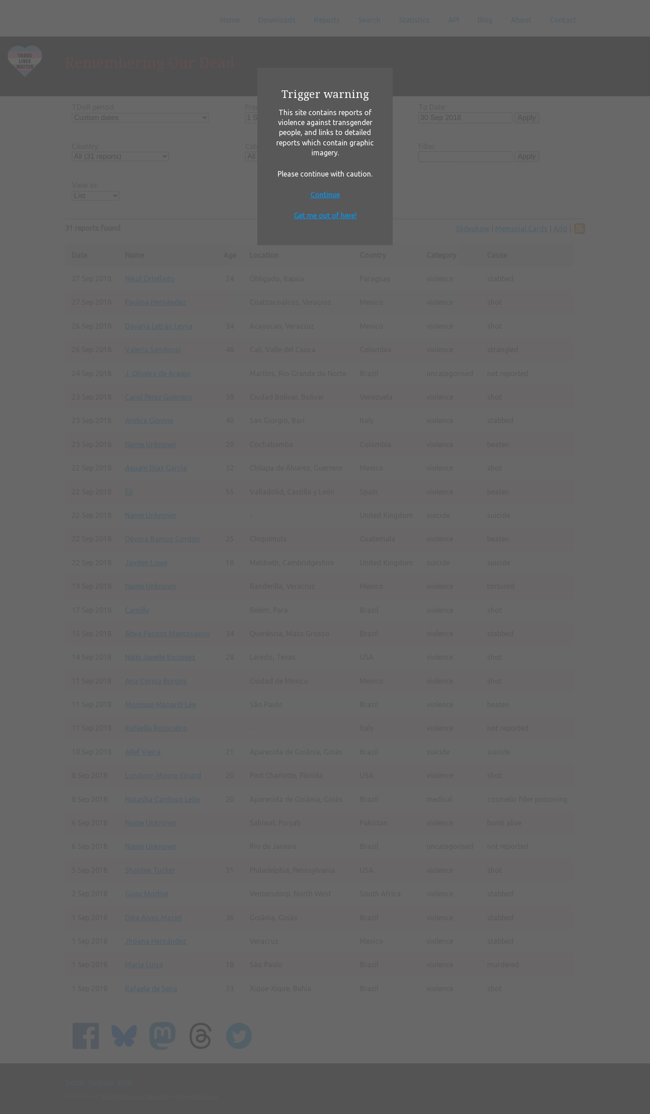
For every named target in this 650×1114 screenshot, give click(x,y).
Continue (325, 195)
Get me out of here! (325, 215)
